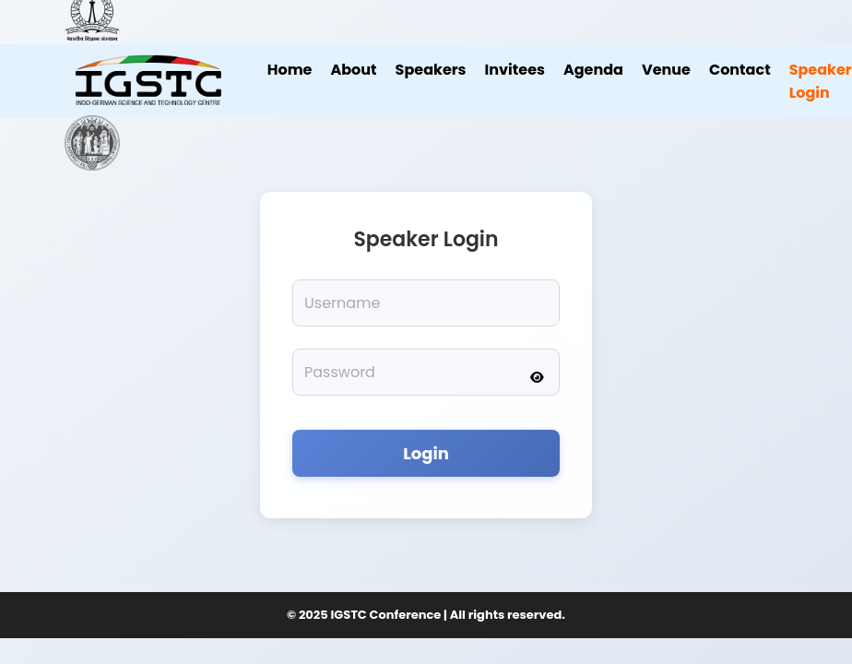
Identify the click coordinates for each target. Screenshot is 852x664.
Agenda (593, 69)
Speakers (431, 69)
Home (290, 69)
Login (426, 453)
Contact (740, 69)
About (353, 69)
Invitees (515, 69)
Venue (666, 69)
